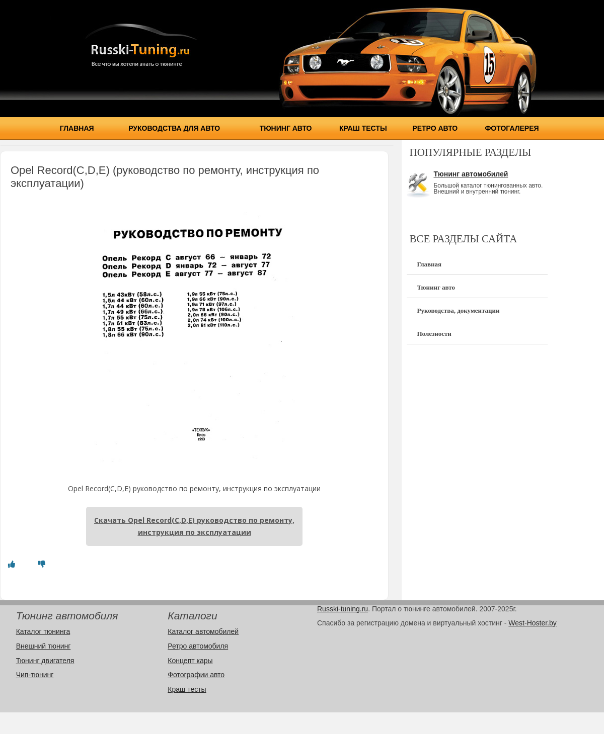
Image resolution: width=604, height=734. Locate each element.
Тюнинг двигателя (45, 661)
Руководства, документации (458, 310)
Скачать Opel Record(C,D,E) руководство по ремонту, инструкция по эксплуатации (194, 526)
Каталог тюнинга (43, 631)
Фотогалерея (512, 128)
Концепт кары (190, 661)
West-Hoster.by (532, 623)
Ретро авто (435, 128)
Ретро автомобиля (198, 646)
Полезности (434, 333)
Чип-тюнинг (35, 675)
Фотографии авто (196, 675)
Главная (77, 128)
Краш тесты (363, 128)
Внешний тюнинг (43, 646)
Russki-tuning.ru (342, 609)
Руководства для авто (174, 128)
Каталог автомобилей (203, 631)
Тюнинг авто (286, 128)
